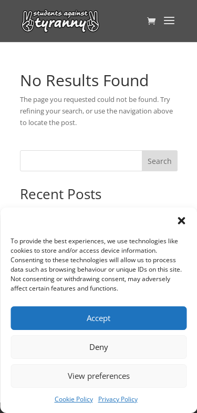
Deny (98, 347)
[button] (181, 220)
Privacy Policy (118, 399)
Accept (98, 318)
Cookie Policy (74, 399)
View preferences (99, 375)
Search (160, 161)
